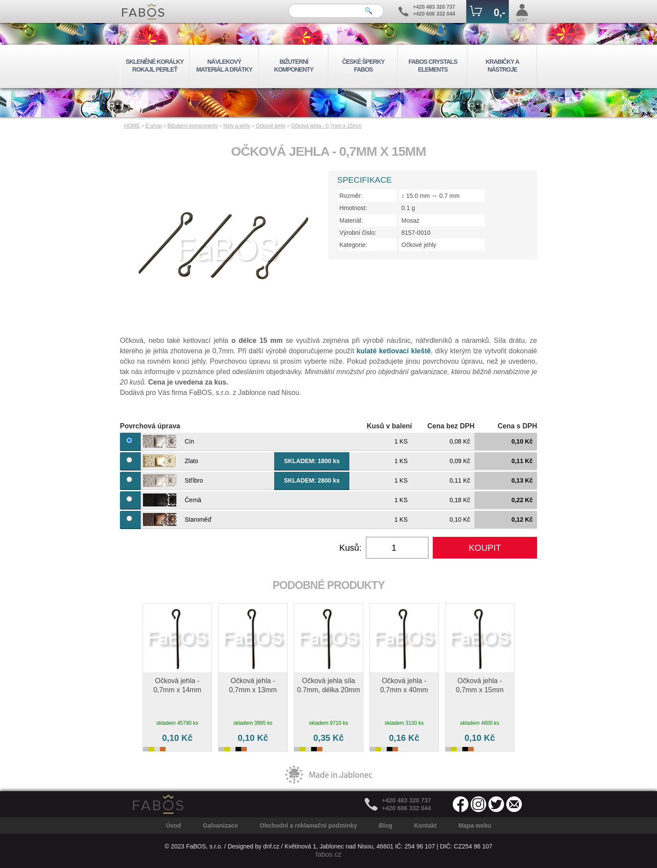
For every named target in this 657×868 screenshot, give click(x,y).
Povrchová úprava (150, 426)
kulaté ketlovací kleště (394, 351)
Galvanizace (220, 825)
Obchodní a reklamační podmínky (308, 825)
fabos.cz (328, 854)
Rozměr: (350, 195)
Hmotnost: (353, 207)
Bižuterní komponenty (192, 126)
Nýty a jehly (236, 126)
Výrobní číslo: (357, 232)
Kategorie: (353, 244)
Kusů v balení (389, 426)
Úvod (173, 825)
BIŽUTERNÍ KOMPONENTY (293, 65)
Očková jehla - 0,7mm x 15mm (326, 126)
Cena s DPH (517, 426)
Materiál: (351, 220)
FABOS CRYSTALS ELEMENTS (432, 65)
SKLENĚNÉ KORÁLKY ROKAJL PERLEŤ (154, 65)
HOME (132, 126)
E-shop (154, 126)
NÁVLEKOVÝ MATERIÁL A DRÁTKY (224, 65)
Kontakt (425, 825)
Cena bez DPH (451, 426)
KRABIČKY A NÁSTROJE (502, 65)
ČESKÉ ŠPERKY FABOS (363, 65)
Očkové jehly (270, 126)
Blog (385, 825)
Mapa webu (474, 825)
